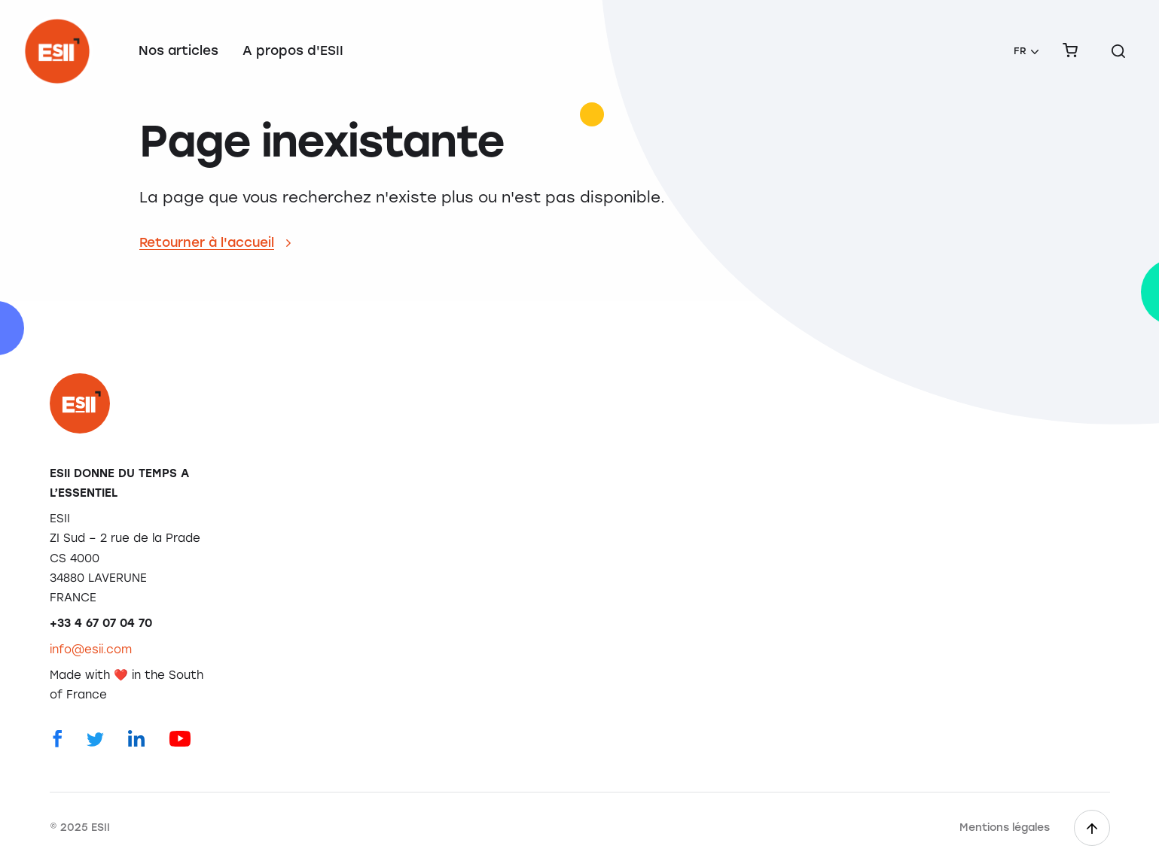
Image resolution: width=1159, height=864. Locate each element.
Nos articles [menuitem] (178, 50)
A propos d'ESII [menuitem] (292, 50)
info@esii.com (91, 649)
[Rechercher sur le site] (1118, 51)
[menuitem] (1026, 51)
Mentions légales (1004, 827)
